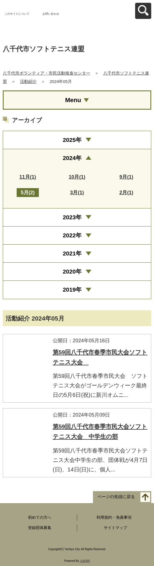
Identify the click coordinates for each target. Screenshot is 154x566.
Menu (73, 100)
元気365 (85, 560)
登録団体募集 (39, 527)
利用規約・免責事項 (114, 517)
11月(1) (27, 177)
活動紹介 (28, 81)
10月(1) (77, 177)
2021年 (72, 253)
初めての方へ (39, 517)
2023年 (72, 217)
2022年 (72, 235)
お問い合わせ (50, 13)
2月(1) (126, 192)
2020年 (72, 271)
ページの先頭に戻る (116, 496)
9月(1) (126, 177)
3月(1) (77, 192)
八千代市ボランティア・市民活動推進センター (46, 73)
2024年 (72, 158)
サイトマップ (115, 527)
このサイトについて (16, 13)
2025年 (72, 140)
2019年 (72, 289)
